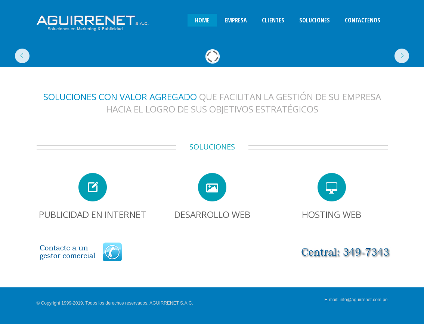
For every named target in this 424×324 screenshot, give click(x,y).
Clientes (273, 20)
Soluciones (314, 20)
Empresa (236, 20)
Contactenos (362, 20)
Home (202, 20)
